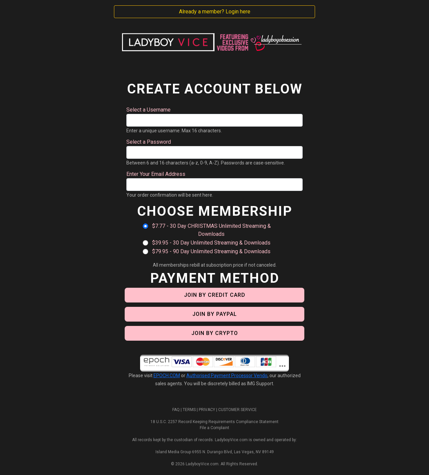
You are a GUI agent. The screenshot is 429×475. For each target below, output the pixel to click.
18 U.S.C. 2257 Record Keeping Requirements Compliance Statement (214, 421)
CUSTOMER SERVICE (237, 409)
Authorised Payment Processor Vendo (226, 375)
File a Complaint (214, 427)
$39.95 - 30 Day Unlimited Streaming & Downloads (211, 243)
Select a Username (148, 110)
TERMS (189, 409)
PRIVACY (207, 409)
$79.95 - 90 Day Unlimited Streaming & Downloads (211, 251)
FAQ (176, 409)
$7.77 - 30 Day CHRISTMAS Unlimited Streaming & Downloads (211, 230)
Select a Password (148, 142)
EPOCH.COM (167, 375)
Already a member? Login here (214, 11)
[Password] (214, 152)
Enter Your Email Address (155, 174)
